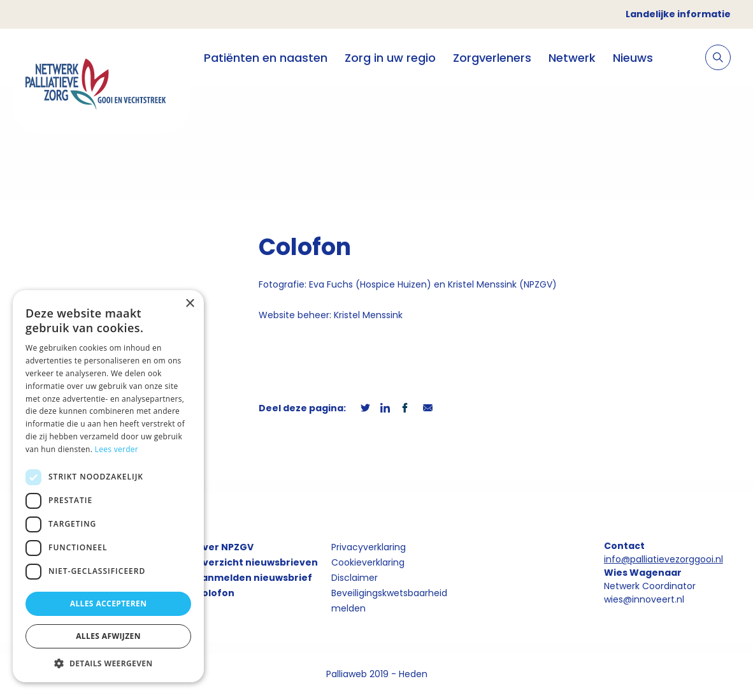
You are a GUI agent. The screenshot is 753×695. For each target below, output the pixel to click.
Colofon (214, 593)
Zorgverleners (492, 58)
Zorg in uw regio (390, 58)
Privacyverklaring (368, 547)
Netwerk (572, 58)
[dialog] (108, 486)
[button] (108, 663)
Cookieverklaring (368, 562)
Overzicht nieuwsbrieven (256, 562)
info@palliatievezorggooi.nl (663, 559)
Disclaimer (354, 577)
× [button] (189, 304)
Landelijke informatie (678, 14)
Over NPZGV (224, 547)
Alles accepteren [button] (108, 603)
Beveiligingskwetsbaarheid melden (389, 601)
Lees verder (117, 449)
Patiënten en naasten (265, 58)
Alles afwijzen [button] (108, 636)
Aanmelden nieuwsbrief (253, 577)
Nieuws (633, 58)
